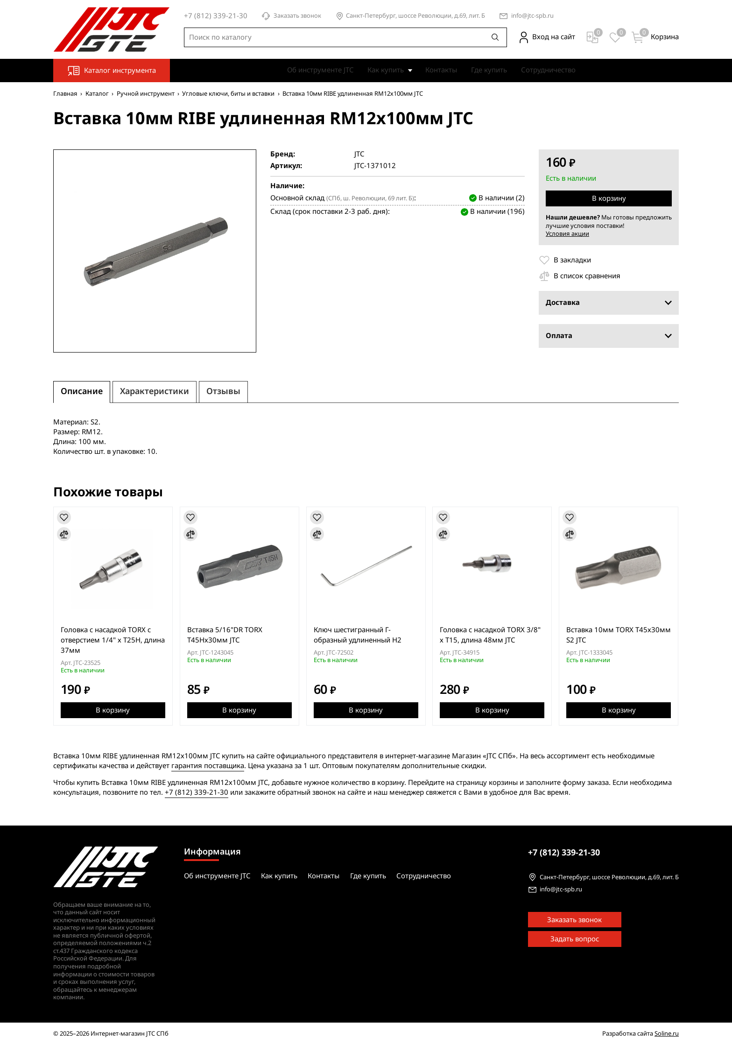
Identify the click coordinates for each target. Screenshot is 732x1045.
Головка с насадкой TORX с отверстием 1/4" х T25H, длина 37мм (113, 640)
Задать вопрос (574, 939)
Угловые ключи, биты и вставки (228, 93)
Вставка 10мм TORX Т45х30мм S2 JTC (619, 635)
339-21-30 (564, 853)
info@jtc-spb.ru (532, 16)
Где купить (489, 70)
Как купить (385, 70)
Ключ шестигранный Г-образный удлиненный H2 (357, 635)
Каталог (97, 93)
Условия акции (567, 233)
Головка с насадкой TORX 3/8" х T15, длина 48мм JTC (490, 635)
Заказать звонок (291, 16)
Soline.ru (667, 1033)
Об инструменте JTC (320, 70)
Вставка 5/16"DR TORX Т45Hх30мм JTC (224, 635)
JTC (359, 154)
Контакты (441, 70)
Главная (65, 93)
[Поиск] (495, 37)
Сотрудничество (548, 70)
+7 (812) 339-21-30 (196, 792)
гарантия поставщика (207, 766)
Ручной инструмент (146, 93)
